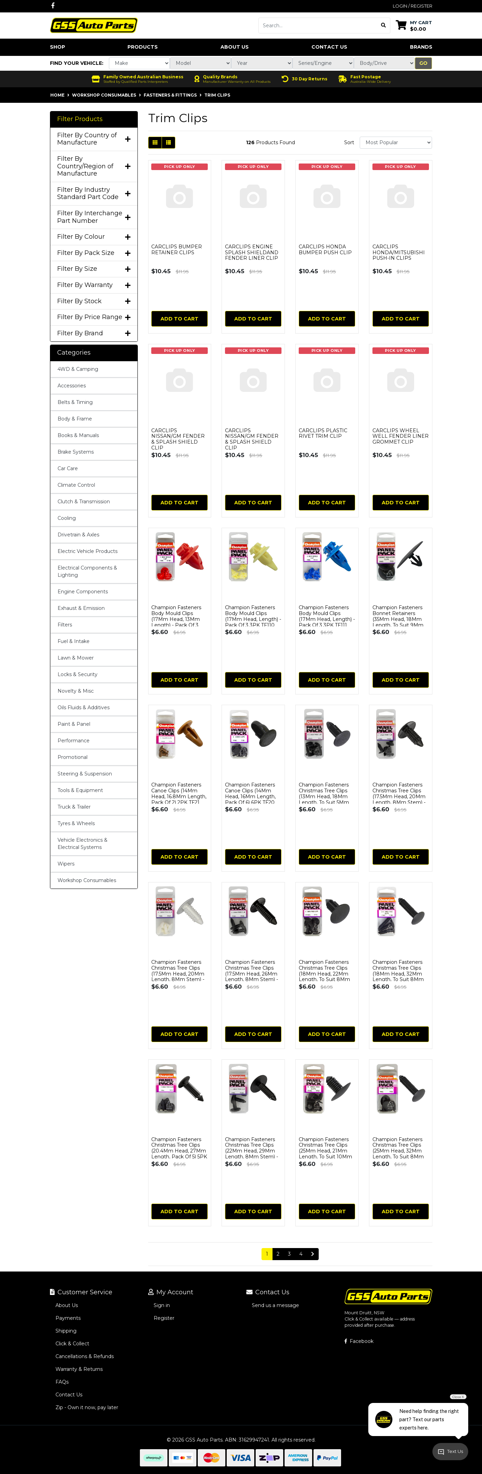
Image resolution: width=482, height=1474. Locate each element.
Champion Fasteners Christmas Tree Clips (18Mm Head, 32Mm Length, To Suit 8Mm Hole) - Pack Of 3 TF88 (399, 973)
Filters (65, 625)
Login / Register (412, 6)
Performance (74, 741)
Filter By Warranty (94, 285)
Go (423, 63)
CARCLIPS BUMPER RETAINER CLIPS (176, 250)
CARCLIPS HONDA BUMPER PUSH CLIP (325, 250)
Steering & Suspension (85, 774)
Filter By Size (94, 269)
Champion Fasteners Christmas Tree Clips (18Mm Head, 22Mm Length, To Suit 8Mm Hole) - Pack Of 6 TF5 (324, 973)
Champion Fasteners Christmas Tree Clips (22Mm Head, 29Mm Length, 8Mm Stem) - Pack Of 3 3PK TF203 (251, 1151)
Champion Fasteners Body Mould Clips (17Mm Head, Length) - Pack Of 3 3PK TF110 (253, 616)
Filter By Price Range (94, 317)
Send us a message (275, 1305)
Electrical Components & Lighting (87, 571)
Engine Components (83, 591)
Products (142, 47)
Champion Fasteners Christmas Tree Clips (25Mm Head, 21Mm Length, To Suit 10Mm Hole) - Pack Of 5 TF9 (325, 1151)
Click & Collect (72, 1344)
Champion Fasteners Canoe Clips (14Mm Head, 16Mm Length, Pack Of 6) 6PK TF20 (250, 793)
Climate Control (76, 485)
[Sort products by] (396, 143)
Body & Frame (75, 419)
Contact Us (329, 47)
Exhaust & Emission (81, 608)
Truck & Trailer (74, 807)
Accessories (72, 386)
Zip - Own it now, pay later (86, 1407)
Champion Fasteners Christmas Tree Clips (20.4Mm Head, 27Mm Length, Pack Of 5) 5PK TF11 (179, 1151)
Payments (68, 1318)
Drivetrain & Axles (78, 535)
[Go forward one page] (313, 1254)
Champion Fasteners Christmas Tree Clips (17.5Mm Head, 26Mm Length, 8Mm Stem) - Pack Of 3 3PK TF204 (251, 973)
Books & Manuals (78, 435)
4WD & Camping (78, 369)
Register (164, 1318)
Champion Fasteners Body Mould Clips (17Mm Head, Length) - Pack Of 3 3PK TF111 (327, 616)
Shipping (65, 1331)
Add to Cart (179, 319)
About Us (235, 47)
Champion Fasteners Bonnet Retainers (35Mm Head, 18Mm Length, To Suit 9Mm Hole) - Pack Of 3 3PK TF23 (398, 622)
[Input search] (317, 25)
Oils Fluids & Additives (84, 707)
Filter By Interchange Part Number (94, 217)
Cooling (67, 518)
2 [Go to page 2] (278, 1254)
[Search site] (383, 25)
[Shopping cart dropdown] (414, 25)
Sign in (162, 1305)
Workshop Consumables (87, 880)
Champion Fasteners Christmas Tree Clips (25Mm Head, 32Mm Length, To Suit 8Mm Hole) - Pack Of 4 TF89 (399, 1151)
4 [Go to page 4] (300, 1254)
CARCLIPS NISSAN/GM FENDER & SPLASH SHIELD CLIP (178, 439)
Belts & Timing (75, 402)
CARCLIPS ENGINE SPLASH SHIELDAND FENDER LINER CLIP (251, 252)
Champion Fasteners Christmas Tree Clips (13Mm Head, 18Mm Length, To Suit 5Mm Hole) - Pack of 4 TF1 (324, 796)
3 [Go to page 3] (289, 1254)
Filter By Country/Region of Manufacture (94, 166)
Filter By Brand (94, 333)
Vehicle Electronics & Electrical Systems (82, 843)
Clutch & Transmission (84, 501)
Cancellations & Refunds (84, 1356)
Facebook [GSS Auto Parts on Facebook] (359, 1341)
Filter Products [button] (80, 119)
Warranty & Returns (79, 1369)
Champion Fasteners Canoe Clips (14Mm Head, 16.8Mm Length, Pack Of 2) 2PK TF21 (178, 793)
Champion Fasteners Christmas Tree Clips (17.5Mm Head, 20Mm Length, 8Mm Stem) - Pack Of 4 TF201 (177, 973)
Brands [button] (421, 47)
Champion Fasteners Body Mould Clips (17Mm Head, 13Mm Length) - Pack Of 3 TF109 (176, 619)
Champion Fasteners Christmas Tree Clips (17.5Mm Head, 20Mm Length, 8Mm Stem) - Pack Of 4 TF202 (398, 796)
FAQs (62, 1382)
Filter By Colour (94, 236)
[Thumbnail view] (155, 143)
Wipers (66, 864)
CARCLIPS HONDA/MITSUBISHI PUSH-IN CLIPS (398, 252)
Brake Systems (76, 452)
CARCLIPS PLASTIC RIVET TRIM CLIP (323, 433)
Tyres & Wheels (76, 823)
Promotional (73, 757)
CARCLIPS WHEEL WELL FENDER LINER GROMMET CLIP (400, 436)
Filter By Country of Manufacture (94, 139)
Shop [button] (57, 47)
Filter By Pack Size (94, 253)
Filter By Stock (94, 301)
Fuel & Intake (74, 641)
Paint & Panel (74, 724)
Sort (349, 142)
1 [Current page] (267, 1254)
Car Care (68, 468)
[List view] (168, 143)
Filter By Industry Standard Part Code (94, 193)
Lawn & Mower (76, 658)
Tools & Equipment (80, 790)
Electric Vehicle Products (87, 551)
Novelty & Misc (76, 691)
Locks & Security (78, 674)
